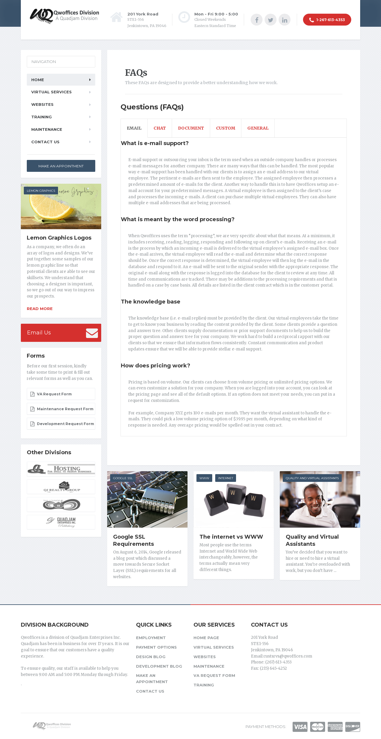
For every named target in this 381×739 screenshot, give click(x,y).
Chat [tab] (160, 128)
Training (41, 116)
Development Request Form (62, 424)
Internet (225, 478)
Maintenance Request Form (61, 409)
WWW (204, 478)
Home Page (206, 637)
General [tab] (257, 128)
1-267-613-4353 (327, 20)
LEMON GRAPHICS (41, 191)
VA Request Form (51, 394)
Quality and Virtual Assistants (312, 478)
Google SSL (123, 478)
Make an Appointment (61, 166)
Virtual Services (51, 91)
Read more (40, 308)
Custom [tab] (225, 128)
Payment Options (156, 646)
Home (37, 79)
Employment (151, 637)
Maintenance (46, 129)
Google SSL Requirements (133, 540)
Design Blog (150, 656)
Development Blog (159, 665)
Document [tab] (191, 128)
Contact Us (45, 141)
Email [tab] (134, 128)
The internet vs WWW (231, 537)
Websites (42, 104)
